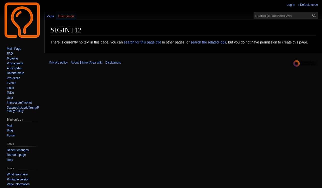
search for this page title (142, 42)
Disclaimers (113, 62)
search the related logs (208, 42)
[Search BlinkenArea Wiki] (286, 15)
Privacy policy (58, 62)
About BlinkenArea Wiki (86, 62)
